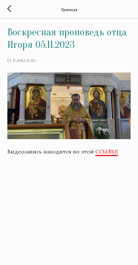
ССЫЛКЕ (106, 151)
